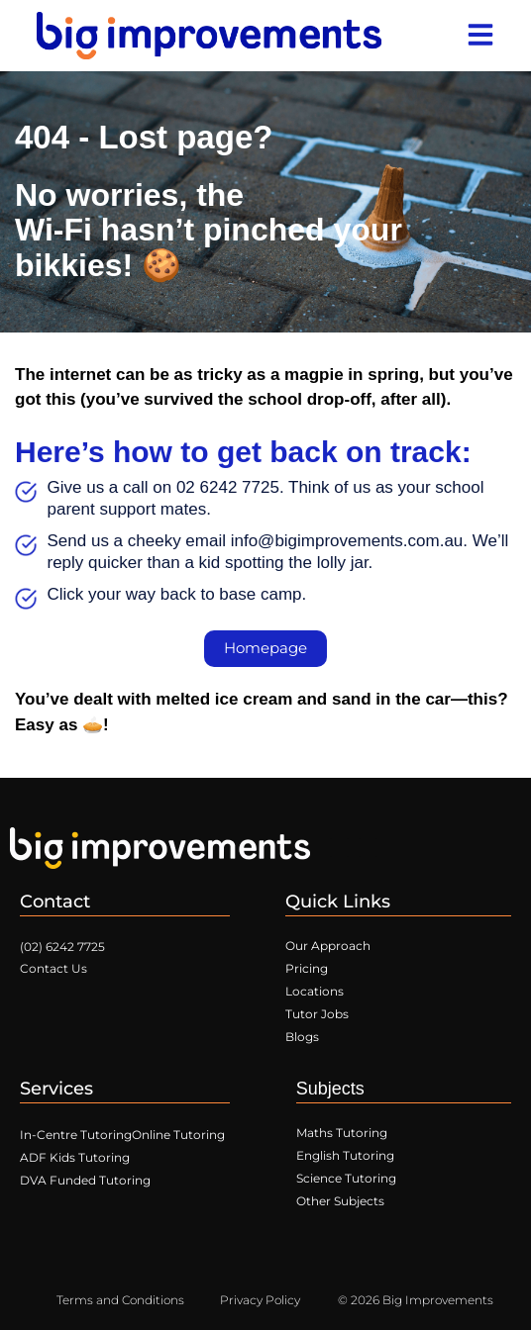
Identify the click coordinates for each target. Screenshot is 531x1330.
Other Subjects (340, 1200)
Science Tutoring (346, 1178)
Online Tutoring (178, 1134)
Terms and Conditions (120, 1299)
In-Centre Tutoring (76, 1134)
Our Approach (328, 945)
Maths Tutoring (341, 1132)
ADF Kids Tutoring (75, 1157)
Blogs (302, 1036)
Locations (314, 991)
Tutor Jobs (317, 1013)
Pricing (306, 968)
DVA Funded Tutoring (85, 1180)
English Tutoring (345, 1155)
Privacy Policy (260, 1299)
